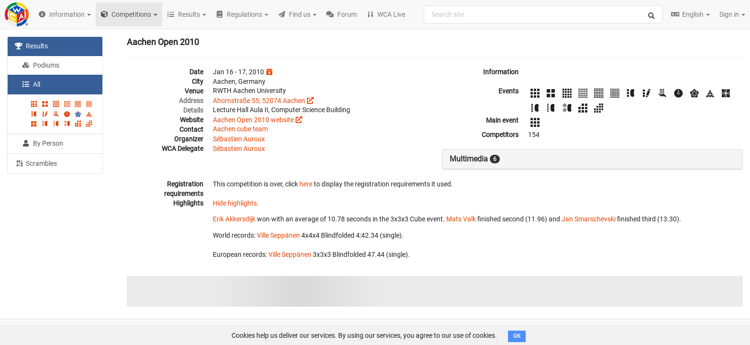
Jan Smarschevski (589, 219)
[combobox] (543, 14)
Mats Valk (461, 219)
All (31, 84)
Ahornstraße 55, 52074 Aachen (259, 100)
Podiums (40, 65)
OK (516, 336)
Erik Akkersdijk (234, 219)
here (305, 184)
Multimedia (475, 159)
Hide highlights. (236, 203)
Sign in (732, 14)
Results (31, 46)
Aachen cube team (240, 129)
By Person (42, 143)
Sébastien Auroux (239, 139)
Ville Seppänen (278, 235)
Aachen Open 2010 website (253, 120)
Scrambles (36, 163)
